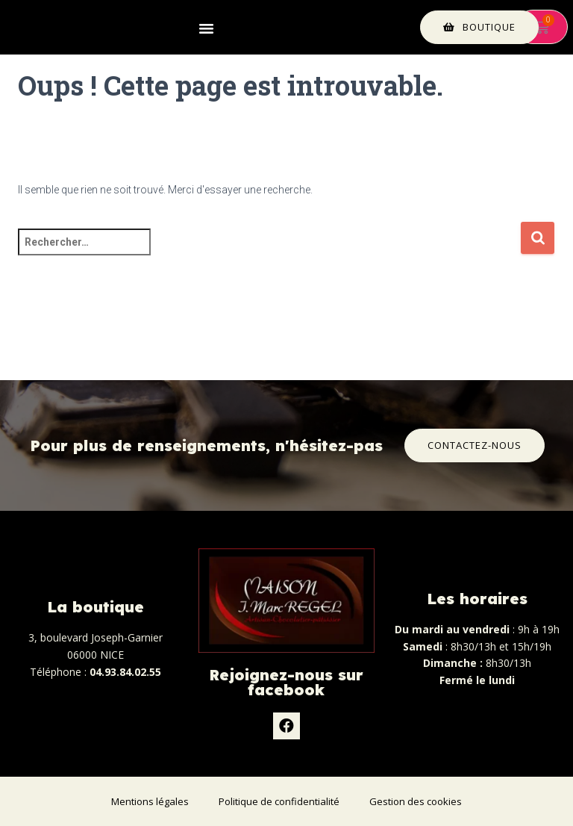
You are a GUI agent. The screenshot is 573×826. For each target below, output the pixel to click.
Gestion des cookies (415, 801)
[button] (206, 27)
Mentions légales (150, 801)
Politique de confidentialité (279, 801)
